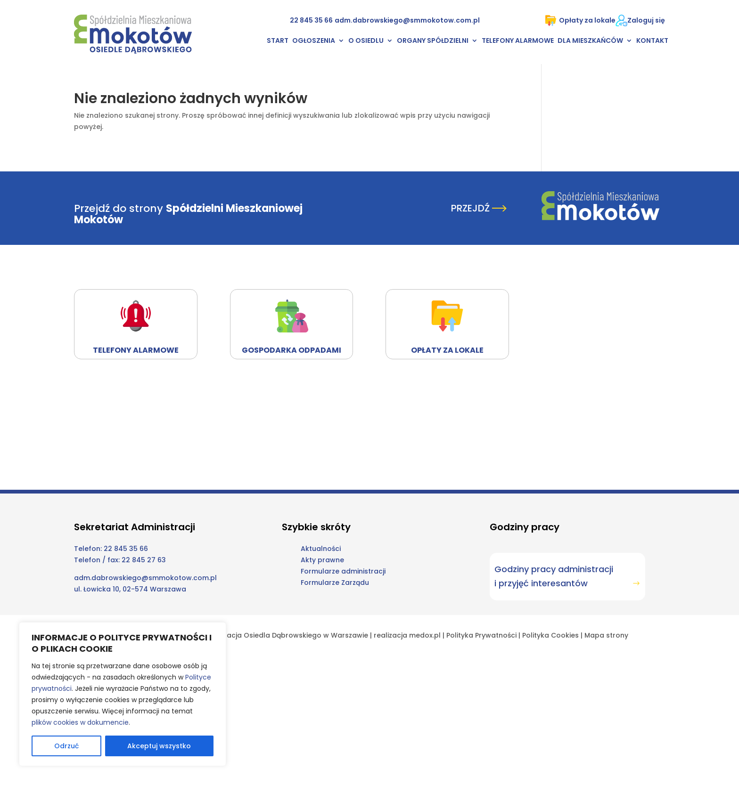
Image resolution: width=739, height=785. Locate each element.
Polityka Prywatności (481, 635)
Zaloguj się (646, 20)
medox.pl (425, 635)
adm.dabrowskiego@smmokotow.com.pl (407, 20)
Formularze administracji (343, 571)
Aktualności (321, 548)
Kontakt (652, 41)
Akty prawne (322, 560)
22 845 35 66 (311, 20)
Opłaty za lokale (580, 20)
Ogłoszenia (313, 41)
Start (277, 41)
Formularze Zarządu (335, 582)
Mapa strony (606, 635)
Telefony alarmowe (518, 41)
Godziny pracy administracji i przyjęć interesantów (553, 576)
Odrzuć (66, 746)
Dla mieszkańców (590, 41)
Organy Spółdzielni (432, 41)
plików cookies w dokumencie (80, 722)
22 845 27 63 (144, 560)
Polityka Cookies (550, 635)
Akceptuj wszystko (159, 746)
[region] (122, 694)
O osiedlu (366, 41)
